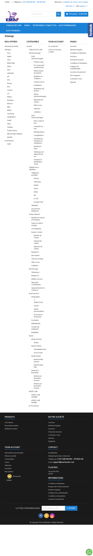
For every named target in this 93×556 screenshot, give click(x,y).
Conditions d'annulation (78, 63)
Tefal (9, 124)
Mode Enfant (36, 356)
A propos (73, 56)
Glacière (37, 109)
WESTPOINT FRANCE (14, 134)
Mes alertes (9, 471)
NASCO (10, 103)
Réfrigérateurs (39, 132)
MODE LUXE (33, 391)
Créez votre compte (80, 2)
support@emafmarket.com (63, 462)
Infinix (36, 192)
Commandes (9, 459)
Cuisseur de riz (39, 82)
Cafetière (37, 112)
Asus (8, 60)
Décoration (35, 255)
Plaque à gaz (38, 62)
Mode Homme (36, 339)
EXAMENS (35, 332)
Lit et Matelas (36, 229)
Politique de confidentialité (58, 493)
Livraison (73, 46)
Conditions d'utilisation (78, 53)
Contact (7, 2)
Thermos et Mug (37, 259)
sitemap (73, 82)
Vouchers (8, 468)
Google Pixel (38, 202)
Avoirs (7, 462)
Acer (9, 53)
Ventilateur (38, 85)
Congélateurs (39, 135)
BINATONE (11, 63)
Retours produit (10, 456)
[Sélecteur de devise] (70, 6)
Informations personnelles (14, 453)
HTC (8, 80)
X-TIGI (36, 199)
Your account (12, 447)
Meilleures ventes (11, 429)
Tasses (36, 306)
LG (8, 93)
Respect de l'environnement (58, 487)
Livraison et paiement (78, 72)
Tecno (36, 188)
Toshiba (10, 127)
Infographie (35, 297)
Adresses (8, 465)
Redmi (36, 185)
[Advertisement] (46, 529)
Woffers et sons (36, 279)
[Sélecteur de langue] (81, 6)
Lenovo (9, 90)
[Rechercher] (46, 14)
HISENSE (10, 73)
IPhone (36, 178)
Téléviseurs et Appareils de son (39, 154)
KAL (8, 87)
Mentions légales (76, 50)
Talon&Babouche (40, 349)
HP (8, 77)
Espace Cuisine (36, 232)
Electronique (13, 31)
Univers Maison (34, 214)
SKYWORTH (11, 117)
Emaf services (34, 293)
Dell (8, 70)
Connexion (66, 2)
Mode (27, 25)
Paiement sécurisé (76, 60)
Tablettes (34, 205)
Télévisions (35, 272)
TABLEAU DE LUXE (14, 25)
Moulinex (10, 100)
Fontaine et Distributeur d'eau (38, 162)
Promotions (9, 422)
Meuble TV (35, 252)
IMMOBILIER (35, 323)
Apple (9, 56)
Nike (8, 107)
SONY (9, 120)
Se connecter (53, 46)
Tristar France (12, 130)
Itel (35, 195)
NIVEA (9, 110)
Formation (35, 320)
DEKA (9, 66)
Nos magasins (75, 75)
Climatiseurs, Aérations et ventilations (38, 141)
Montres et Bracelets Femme (38, 386)
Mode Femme (36, 346)
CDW (9, 144)
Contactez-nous (76, 79)
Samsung (10, 114)
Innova (9, 83)
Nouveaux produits (11, 46)
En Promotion (34, 406)
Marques (8, 50)
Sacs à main (38, 353)
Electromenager (67, 25)
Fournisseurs (9, 141)
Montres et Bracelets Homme (38, 378)
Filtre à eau (38, 105)
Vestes (36, 342)
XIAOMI (9, 137)
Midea (9, 97)
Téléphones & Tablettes (44, 25)
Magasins (51, 441)
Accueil (29, 46)
